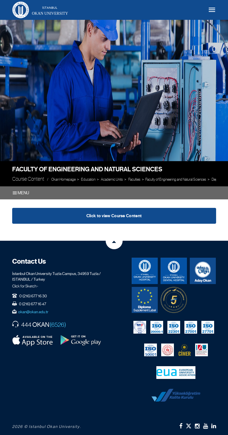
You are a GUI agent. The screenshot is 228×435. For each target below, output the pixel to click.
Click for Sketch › (25, 286)
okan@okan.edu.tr (33, 312)
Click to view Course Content (114, 215)
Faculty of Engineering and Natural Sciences (87, 169)
